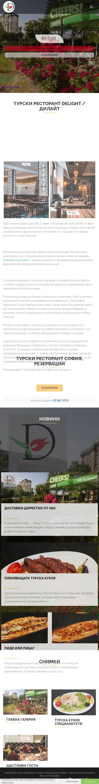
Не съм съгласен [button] (72, 781)
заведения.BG (82, 778)
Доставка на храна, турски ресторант (29, 778)
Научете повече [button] (7, 782)
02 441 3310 (60, 400)
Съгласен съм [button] (90, 781)
